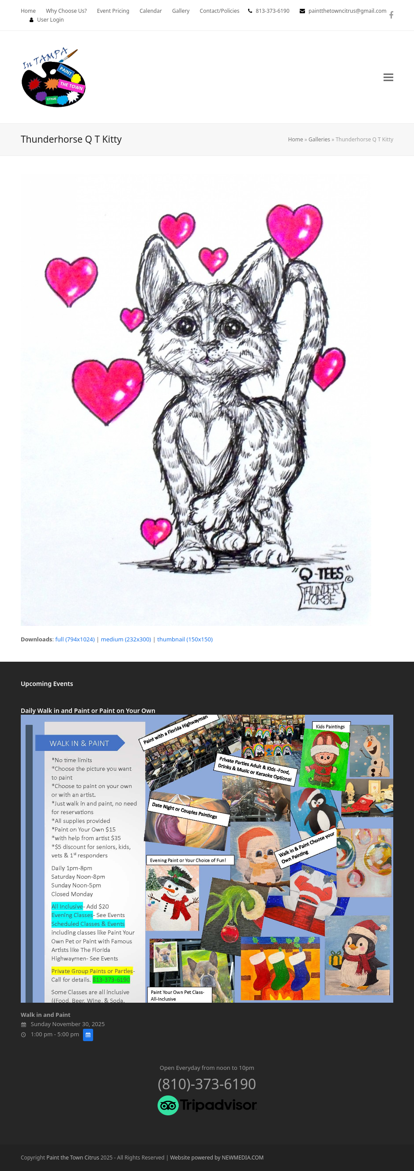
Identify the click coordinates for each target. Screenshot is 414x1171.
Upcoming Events (47, 683)
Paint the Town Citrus (72, 1157)
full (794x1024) (74, 639)
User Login (50, 19)
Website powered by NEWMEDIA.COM (216, 1157)
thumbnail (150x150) (185, 639)
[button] (388, 77)
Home (295, 139)
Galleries (319, 139)
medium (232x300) (126, 639)
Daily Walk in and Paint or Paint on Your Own (88, 710)
